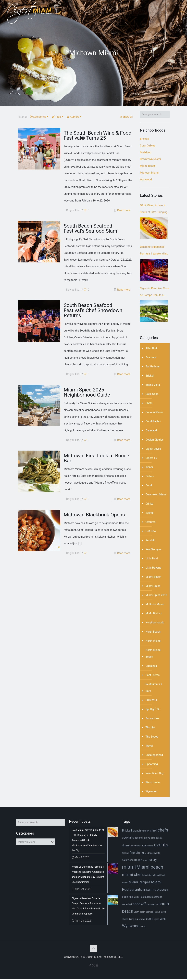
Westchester (152, 782)
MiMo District (153, 613)
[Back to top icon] (93, 948)
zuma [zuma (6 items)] (142, 926)
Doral (148, 485)
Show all (126, 116)
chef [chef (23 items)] (153, 830)
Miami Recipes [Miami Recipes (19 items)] (139, 882)
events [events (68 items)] (161, 845)
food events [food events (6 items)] (154, 853)
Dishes (149, 476)
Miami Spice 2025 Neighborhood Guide (87, 392)
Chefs (149, 403)
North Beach (152, 631)
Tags (58, 116)
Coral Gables (147, 145)
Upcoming (151, 764)
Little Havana (153, 567)
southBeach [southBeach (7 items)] (152, 904)
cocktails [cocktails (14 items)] (128, 837)
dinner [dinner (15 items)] (126, 845)
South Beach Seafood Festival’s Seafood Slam (90, 228)
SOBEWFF (151, 700)
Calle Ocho (151, 394)
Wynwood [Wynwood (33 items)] (131, 925)
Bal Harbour (152, 366)
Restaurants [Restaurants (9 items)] (146, 897)
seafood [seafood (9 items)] (157, 897)
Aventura (150, 357)
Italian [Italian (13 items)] (138, 859)
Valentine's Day (154, 773)
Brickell (144, 138)
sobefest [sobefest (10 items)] (127, 904)
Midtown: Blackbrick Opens (94, 515)
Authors (74, 116)
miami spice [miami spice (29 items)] (153, 889)
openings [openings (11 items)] (127, 896)
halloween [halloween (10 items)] (128, 859)
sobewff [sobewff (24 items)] (139, 904)
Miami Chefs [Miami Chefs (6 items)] (148, 875)
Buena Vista (152, 384)
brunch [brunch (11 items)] (136, 830)
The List (150, 727)
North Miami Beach (152, 653)
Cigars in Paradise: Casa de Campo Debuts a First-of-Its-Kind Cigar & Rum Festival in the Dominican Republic (154, 293)
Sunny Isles (152, 718)
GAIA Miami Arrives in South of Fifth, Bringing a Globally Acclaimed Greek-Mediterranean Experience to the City (154, 210)
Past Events (152, 675)
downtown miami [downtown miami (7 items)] (139, 845)
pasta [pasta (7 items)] (136, 897)
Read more (123, 210)
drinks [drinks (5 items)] (150, 846)
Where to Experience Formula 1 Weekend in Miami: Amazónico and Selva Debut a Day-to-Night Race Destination (153, 251)
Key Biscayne (153, 549)
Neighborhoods (154, 622)
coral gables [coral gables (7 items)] (156, 838)
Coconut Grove (154, 412)
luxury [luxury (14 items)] (153, 859)
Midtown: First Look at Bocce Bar (96, 458)
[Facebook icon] (90, 965)
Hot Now (150, 531)
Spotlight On (152, 709)
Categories (39, 116)
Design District (154, 439)
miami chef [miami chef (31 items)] (132, 874)
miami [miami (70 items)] (129, 867)
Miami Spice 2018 (156, 595)
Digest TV (151, 458)
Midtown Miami (149, 172)
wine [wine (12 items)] (163, 918)
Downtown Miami (150, 159)
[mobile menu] (181, 13)
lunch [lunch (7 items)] (145, 860)
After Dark (151, 348)
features (150, 522)
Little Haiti (151, 558)
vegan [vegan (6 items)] (156, 919)
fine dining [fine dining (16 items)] (137, 853)
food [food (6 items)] (147, 853)
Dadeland (145, 152)
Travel (149, 745)
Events (149, 512)
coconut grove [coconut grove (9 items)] (142, 837)
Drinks (149, 503)
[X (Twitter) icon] (93, 965)
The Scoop (151, 736)
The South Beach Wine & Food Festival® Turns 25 (97, 135)
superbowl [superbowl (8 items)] (140, 919)
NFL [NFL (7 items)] (166, 890)
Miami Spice (152, 586)
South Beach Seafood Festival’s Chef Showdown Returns (93, 310)
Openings (151, 665)
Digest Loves (153, 448)
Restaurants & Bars (153, 688)
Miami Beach (148, 165)
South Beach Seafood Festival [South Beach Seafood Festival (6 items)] (147, 912)
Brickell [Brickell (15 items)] (127, 830)
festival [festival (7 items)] (125, 853)
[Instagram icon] (97, 965)
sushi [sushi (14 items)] (149, 918)
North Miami (152, 640)
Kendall (149, 540)
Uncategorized (154, 755)
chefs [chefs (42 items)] (163, 830)
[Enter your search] (154, 114)
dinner (149, 467)
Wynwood (146, 179)
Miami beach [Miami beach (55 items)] (149, 867)
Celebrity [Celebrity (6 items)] (145, 831)
